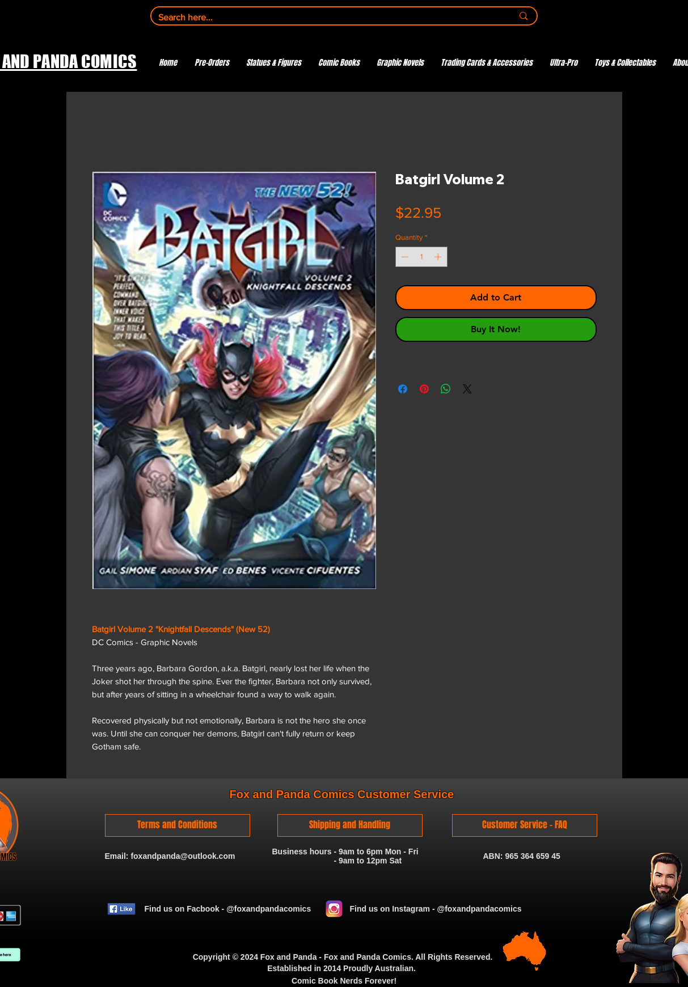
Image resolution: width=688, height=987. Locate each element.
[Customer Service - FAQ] (524, 825)
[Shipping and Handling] (350, 825)
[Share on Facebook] (403, 389)
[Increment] (439, 256)
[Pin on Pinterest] (424, 389)
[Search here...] (327, 17)
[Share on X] (467, 389)
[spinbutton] (421, 256)
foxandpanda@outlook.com (182, 856)
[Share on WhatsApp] (446, 389)
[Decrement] (404, 256)
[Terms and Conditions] (177, 825)
